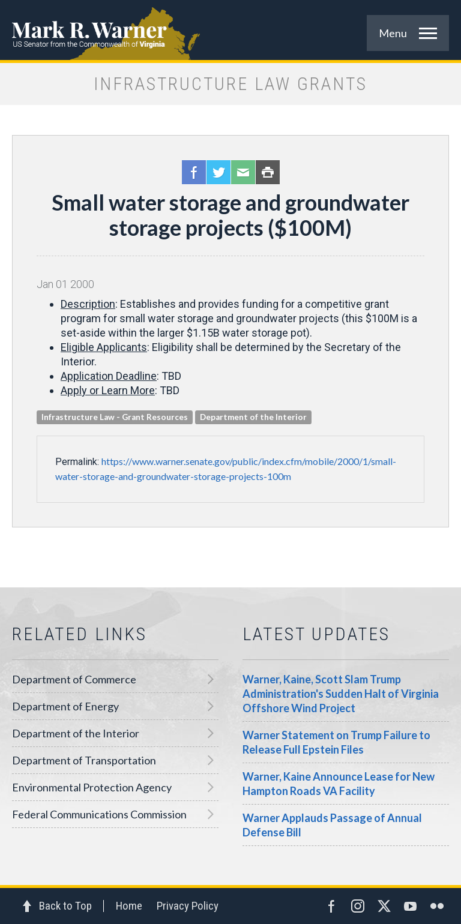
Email (243, 172)
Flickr (437, 906)
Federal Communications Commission (99, 814)
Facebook (194, 172)
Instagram (358, 906)
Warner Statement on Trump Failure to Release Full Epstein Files (336, 742)
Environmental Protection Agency (92, 787)
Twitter (218, 172)
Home (129, 906)
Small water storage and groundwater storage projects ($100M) (230, 215)
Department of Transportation (84, 760)
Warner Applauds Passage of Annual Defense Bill (332, 825)
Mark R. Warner (230, 30)
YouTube (411, 906)
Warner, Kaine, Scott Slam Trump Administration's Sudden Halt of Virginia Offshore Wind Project (341, 694)
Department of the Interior (75, 733)
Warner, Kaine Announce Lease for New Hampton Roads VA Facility (339, 783)
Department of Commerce (74, 679)
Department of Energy (65, 706)
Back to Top (65, 906)
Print (268, 172)
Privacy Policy (187, 906)
